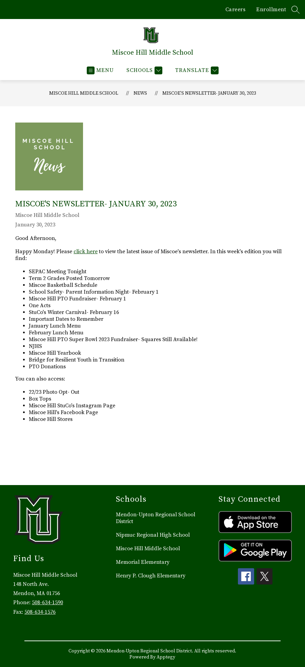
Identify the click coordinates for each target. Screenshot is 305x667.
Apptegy (166, 657)
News (140, 93)
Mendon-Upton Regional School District (155, 518)
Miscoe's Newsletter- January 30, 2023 (209, 93)
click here (86, 251)
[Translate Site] (196, 70)
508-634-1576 (40, 612)
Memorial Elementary (142, 562)
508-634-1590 (47, 602)
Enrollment (271, 9)
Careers (235, 9)
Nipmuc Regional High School (153, 535)
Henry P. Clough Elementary (150, 575)
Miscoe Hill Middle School (83, 93)
